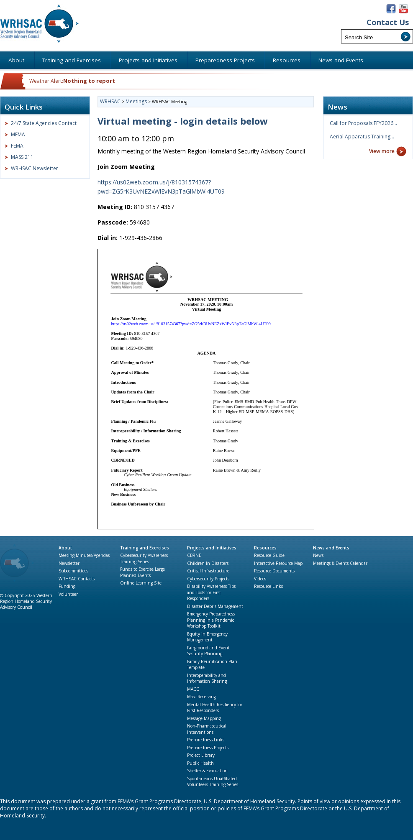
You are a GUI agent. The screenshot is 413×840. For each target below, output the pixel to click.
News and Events (331, 548)
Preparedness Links (205, 740)
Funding (67, 586)
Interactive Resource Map (278, 563)
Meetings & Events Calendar (340, 563)
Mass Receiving (201, 697)
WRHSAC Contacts (77, 579)
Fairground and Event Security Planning (208, 651)
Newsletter (69, 563)
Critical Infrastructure (208, 571)
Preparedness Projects (207, 748)
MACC (193, 689)
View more (382, 151)
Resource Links (268, 586)
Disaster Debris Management (215, 606)
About (65, 548)
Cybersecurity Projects (208, 579)
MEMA (18, 134)
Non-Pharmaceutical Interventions (206, 729)
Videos (260, 579)
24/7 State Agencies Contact (44, 123)
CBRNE (194, 555)
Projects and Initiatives (211, 548)
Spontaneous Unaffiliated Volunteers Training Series (212, 782)
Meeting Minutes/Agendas (84, 555)
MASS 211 (22, 157)
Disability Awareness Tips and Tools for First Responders (211, 592)
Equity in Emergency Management (207, 637)
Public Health (200, 763)
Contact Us (388, 22)
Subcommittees (73, 571)
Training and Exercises (144, 548)
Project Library (201, 755)
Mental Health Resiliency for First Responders (214, 708)
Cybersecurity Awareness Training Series (144, 558)
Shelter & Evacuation (207, 771)
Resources (265, 548)
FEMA (17, 145)
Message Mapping (204, 718)
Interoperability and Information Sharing (207, 678)
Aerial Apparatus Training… (362, 136)
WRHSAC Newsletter (34, 168)
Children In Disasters (207, 563)
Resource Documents (274, 571)
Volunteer (68, 594)
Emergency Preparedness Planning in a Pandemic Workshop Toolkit (211, 620)
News (318, 555)
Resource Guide (269, 555)
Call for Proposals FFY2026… (363, 123)
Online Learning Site (141, 583)
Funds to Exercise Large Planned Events (142, 572)
